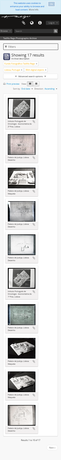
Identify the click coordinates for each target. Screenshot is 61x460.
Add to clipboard (33, 121)
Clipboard (24, 23)
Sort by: (16, 88)
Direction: (39, 88)
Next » (52, 447)
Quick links (40, 23)
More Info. (34, 9)
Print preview (11, 83)
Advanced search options (30, 76)
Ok (51, 4)
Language (32, 23)
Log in (51, 22)
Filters (10, 47)
